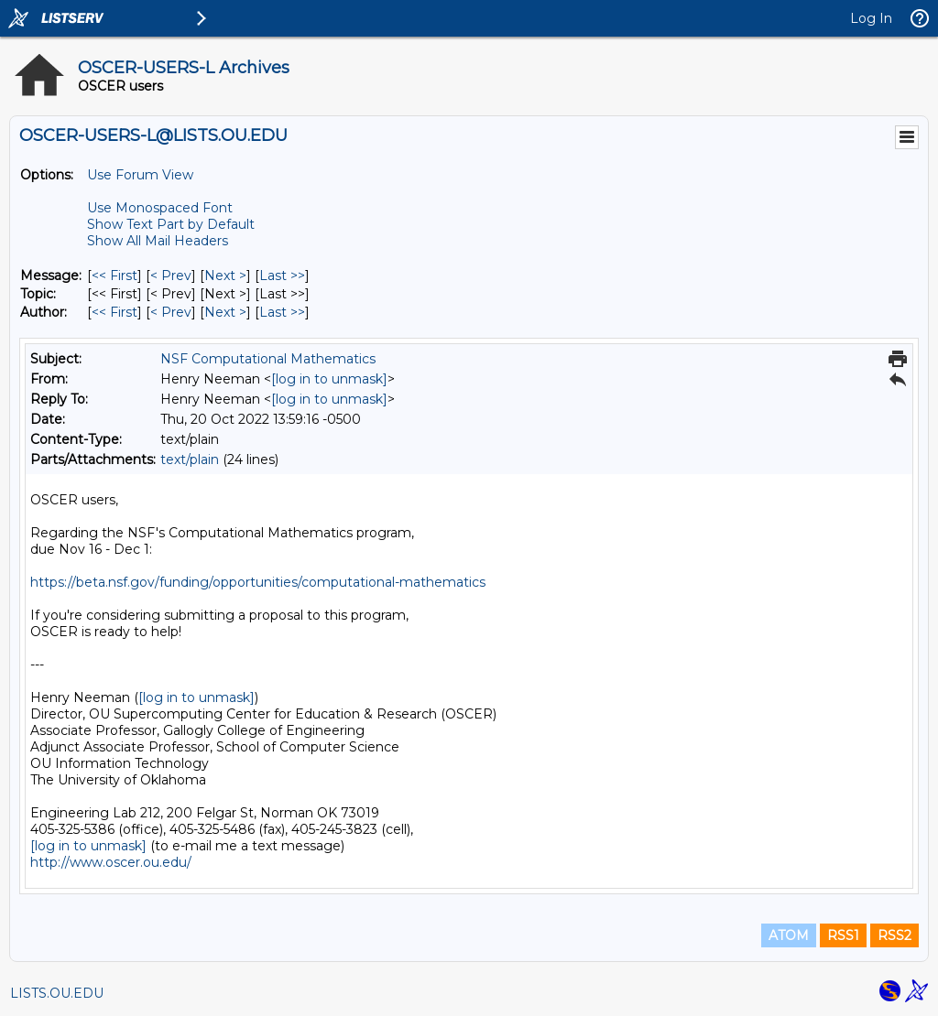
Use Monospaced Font (160, 208)
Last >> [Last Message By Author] (282, 312)
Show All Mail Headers (157, 240)
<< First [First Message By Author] (114, 312)
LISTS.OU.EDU (57, 993)
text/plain (189, 459)
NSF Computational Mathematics (268, 359)
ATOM (789, 935)
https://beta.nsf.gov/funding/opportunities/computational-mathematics (257, 582)
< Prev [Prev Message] (170, 275)
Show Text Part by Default (171, 224)
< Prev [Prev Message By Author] (170, 312)
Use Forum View (140, 175)
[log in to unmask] (329, 379)
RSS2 (894, 935)
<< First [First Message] (114, 275)
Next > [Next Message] (225, 275)
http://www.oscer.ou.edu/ (110, 862)
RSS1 (843, 935)
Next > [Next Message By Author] (225, 312)
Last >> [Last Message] (282, 275)
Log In (871, 18)
